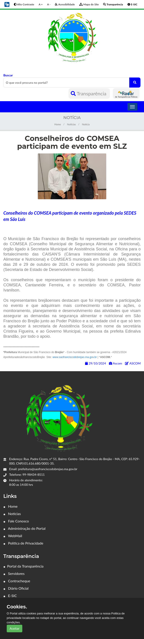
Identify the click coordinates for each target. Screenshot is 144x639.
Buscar (72, 80)
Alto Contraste (24, 4)
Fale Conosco (16, 521)
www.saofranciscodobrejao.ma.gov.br (74, 357)
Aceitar (14, 628)
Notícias (12, 513)
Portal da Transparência (23, 566)
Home (57, 124)
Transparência (89, 93)
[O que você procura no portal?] (134, 83)
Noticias (71, 124)
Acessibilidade (65, 4)
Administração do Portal (24, 528)
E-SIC (10, 595)
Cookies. (17, 607)
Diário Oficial (16, 588)
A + (41, 4)
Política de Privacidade (23, 543)
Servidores (14, 573)
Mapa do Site (89, 4)
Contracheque (16, 581)
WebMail (12, 536)
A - (48, 4)
